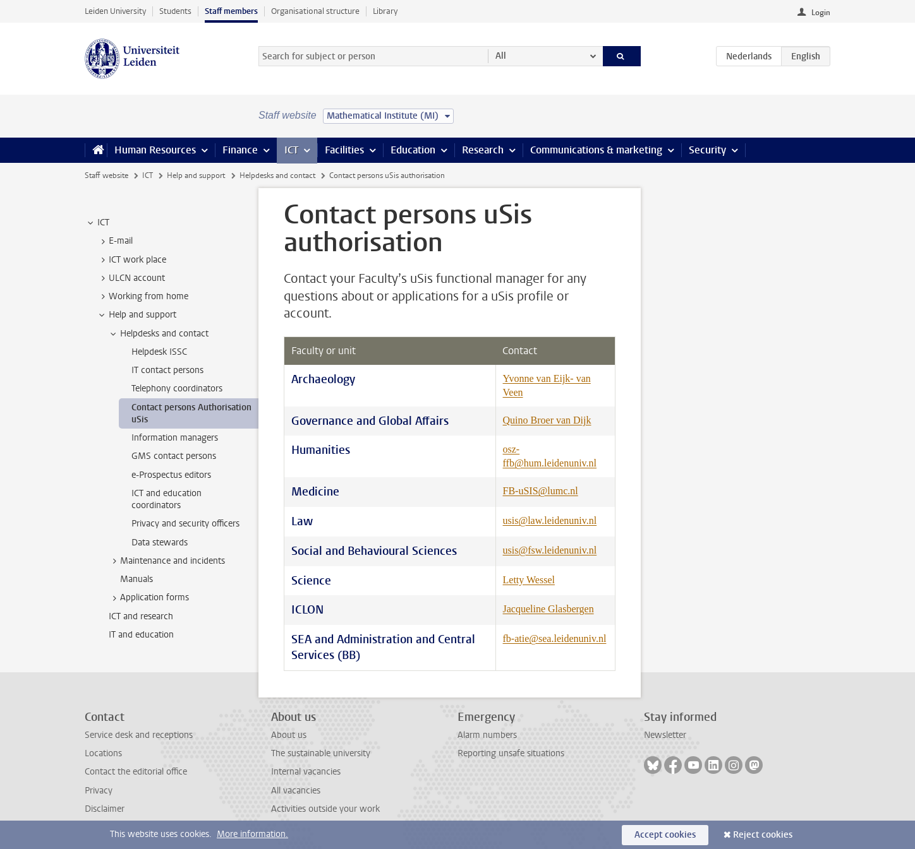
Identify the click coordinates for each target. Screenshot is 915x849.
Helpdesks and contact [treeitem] (158, 334)
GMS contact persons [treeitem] (173, 456)
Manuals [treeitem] (136, 579)
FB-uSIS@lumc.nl (540, 490)
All (500, 56)
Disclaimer (104, 809)
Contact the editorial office (136, 772)
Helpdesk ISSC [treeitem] (159, 352)
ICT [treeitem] (97, 223)
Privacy (98, 791)
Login (820, 13)
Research (483, 150)
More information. (252, 834)
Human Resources (155, 150)
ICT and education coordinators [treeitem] (166, 499)
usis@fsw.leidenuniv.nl (550, 550)
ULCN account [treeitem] (131, 278)
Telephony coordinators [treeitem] (176, 389)
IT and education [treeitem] (141, 635)
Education (413, 150)
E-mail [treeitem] (115, 241)
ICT (291, 150)
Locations (103, 753)
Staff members (231, 11)
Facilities (344, 150)
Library (385, 11)
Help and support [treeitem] (136, 315)
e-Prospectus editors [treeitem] (171, 475)
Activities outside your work (325, 809)
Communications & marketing (596, 150)
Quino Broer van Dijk (547, 420)
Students (175, 11)
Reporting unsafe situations (510, 753)
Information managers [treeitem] (174, 438)
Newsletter (665, 735)
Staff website (106, 175)
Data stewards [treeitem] (159, 543)
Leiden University (115, 11)
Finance (240, 150)
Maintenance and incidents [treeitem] (166, 561)
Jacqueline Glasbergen (548, 608)
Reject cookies (762, 835)
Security (707, 150)
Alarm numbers (487, 735)
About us (288, 735)
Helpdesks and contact (277, 175)
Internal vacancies (306, 772)
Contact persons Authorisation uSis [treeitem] (191, 413)
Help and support (196, 175)
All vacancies (295, 791)
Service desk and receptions (139, 735)
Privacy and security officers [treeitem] (185, 524)
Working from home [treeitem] (142, 296)
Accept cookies (665, 835)
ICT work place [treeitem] (131, 260)
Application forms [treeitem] (148, 597)
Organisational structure (315, 11)
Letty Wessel (529, 579)
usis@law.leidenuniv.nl (550, 520)
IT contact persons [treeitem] (167, 370)
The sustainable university (320, 753)
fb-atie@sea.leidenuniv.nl (555, 638)
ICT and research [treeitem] (141, 616)
